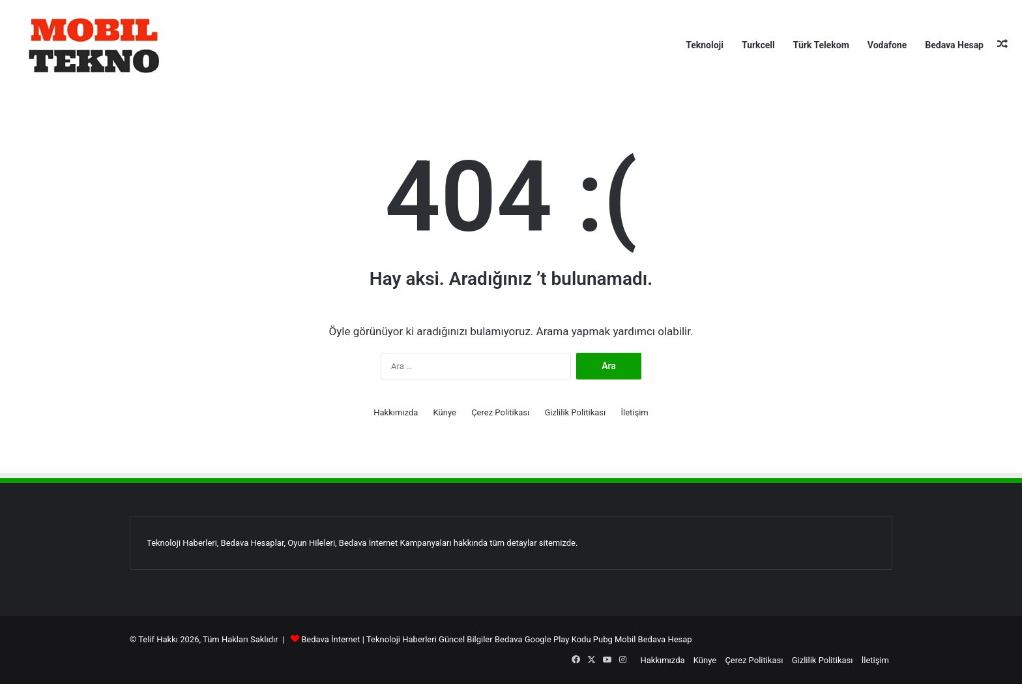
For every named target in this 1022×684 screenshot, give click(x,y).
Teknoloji (704, 45)
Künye (444, 412)
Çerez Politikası (500, 412)
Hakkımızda (395, 412)
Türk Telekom (821, 45)
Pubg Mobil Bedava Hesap (642, 639)
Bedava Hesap (954, 45)
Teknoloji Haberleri (401, 639)
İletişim (634, 412)
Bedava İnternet (330, 639)
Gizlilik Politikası (575, 412)
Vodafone (887, 45)
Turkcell (758, 45)
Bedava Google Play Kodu (543, 639)
